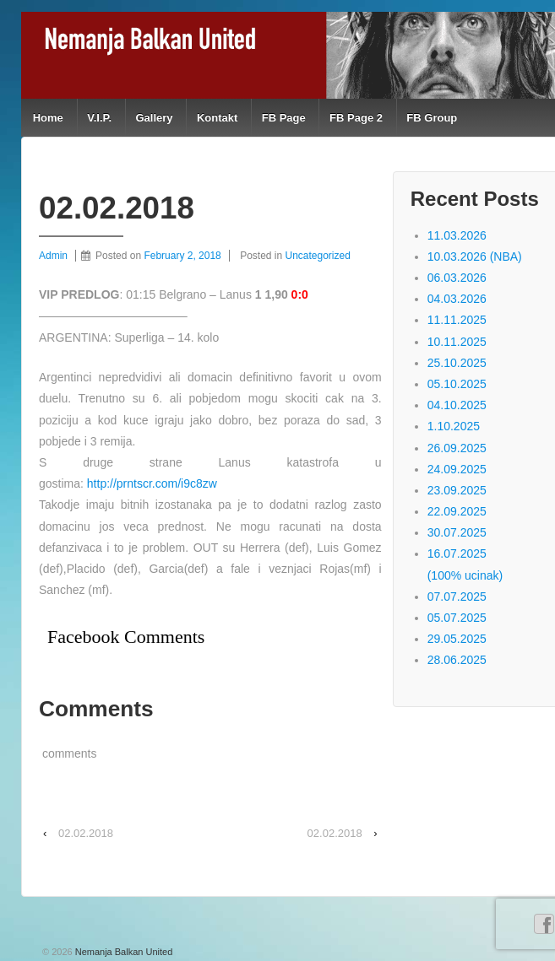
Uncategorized (318, 256)
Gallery (153, 117)
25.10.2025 (457, 363)
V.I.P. (99, 117)
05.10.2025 (457, 384)
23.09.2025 (457, 490)
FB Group (431, 117)
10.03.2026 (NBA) (474, 256)
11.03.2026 (457, 235)
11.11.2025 (457, 320)
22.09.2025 (457, 511)
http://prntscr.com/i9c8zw (152, 483)
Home (48, 117)
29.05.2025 (457, 638)
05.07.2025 (457, 617)
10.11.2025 (457, 341)
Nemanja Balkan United (123, 952)
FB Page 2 (356, 117)
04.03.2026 (457, 298)
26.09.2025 (457, 448)
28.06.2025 (457, 660)
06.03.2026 (457, 277)
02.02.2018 (85, 833)
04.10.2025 (457, 405)
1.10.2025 (453, 426)
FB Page (284, 117)
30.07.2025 (457, 532)
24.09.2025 (457, 469)
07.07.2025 (457, 596)
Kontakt (217, 117)
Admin (53, 256)
